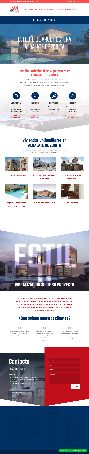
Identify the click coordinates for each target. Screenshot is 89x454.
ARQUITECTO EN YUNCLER (33, 436)
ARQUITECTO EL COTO (52, 434)
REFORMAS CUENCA (51, 442)
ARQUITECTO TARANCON (70, 429)
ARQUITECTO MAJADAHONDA (15, 415)
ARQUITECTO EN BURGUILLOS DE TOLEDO (16, 438)
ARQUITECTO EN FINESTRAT (15, 422)
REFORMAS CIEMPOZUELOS (15, 442)
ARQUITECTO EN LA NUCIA (14, 421)
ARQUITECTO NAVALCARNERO (71, 427)
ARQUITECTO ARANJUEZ (70, 436)
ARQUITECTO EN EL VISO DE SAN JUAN (35, 445)
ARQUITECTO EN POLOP (14, 424)
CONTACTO (75, 9)
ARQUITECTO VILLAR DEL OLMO (34, 411)
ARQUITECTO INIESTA (32, 428)
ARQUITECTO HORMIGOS (70, 425)
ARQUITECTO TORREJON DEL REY (53, 430)
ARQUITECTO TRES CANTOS (71, 431)
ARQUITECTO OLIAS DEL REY (15, 435)
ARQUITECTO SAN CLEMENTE (71, 443)
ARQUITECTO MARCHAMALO (53, 414)
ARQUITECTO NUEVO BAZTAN (34, 413)
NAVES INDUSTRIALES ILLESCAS (15, 441)
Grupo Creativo (14, 451)
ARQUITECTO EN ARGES (14, 436)
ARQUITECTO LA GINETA (52, 429)
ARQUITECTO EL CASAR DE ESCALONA (73, 426)
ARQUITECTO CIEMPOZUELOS (34, 419)
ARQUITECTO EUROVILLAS (14, 429)
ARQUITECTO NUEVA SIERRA (15, 443)
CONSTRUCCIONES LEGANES (71, 439)
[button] (72, 450)
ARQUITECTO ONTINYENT (33, 422)
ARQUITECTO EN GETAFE (14, 414)
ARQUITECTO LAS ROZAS (14, 417)
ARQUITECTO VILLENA (51, 428)
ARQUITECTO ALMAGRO (70, 414)
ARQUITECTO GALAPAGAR (33, 412)
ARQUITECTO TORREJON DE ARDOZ (16, 416)
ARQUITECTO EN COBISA (14, 437)
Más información (15, 116)
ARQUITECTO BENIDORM (33, 435)
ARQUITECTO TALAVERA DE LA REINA (72, 420)
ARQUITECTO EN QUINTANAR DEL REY (35, 431)
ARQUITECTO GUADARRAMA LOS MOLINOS (72, 419)
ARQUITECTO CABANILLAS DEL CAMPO (54, 413)
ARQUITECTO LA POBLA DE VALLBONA (54, 441)
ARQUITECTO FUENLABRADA (34, 418)
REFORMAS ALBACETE (51, 443)
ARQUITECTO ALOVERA (52, 417)
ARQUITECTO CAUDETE (70, 413)
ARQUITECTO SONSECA (52, 427)
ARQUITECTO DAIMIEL (70, 411)
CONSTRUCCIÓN (50, 9)
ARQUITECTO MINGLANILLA (71, 442)
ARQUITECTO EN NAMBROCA (15, 439)
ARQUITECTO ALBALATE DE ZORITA (72, 437)
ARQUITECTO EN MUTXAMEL (15, 425)
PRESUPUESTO (68, 9)
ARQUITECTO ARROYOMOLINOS (72, 428)
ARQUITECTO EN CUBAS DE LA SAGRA (54, 438)
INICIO (26, 9)
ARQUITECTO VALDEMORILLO (71, 433)
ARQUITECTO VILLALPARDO (15, 426)
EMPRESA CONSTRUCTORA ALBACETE (72, 445)
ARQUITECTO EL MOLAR (52, 431)
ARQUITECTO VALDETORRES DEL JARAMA (15, 433)
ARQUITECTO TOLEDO (14, 427)
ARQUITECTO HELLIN (13, 412)
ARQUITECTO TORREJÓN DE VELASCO (54, 425)
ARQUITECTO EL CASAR (70, 415)
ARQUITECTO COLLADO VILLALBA (34, 417)
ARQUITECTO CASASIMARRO (34, 432)
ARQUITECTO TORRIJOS (52, 421)
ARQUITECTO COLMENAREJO (34, 415)
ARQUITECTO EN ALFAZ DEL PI (15, 423)
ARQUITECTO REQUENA (52, 418)
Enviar (75, 391)
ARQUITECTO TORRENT (33, 424)
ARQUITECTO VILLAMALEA (52, 422)
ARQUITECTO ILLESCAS (51, 420)
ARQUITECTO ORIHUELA (33, 423)
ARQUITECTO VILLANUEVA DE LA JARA (73, 440)
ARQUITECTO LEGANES (14, 413)
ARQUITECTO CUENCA (14, 411)
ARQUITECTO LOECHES (70, 435)
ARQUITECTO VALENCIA (52, 440)
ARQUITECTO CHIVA (51, 439)
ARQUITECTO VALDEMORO (14, 419)
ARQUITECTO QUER (51, 419)
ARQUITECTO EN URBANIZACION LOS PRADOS (54, 411)
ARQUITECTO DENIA (32, 434)
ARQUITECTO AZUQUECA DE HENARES (54, 416)
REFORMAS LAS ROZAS (33, 444)
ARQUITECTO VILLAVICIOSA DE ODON (16, 420)
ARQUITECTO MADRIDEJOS (71, 423)
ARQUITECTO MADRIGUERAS (34, 430)
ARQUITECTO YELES (51, 424)
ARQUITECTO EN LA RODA (33, 429)
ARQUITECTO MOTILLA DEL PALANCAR (35, 427)
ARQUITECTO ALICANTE (14, 428)
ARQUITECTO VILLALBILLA (70, 434)
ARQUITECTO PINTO (13, 431)
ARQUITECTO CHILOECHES (14, 440)
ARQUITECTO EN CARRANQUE (53, 436)
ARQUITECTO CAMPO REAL (71, 424)
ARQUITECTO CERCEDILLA (70, 418)
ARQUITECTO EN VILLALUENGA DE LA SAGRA (35, 438)
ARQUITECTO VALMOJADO (71, 438)
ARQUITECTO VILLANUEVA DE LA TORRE (72, 417)
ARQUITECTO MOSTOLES (14, 418)
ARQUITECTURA (32, 9)
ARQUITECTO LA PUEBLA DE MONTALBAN (71, 422)
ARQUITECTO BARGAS (51, 435)
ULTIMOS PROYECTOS (74, 1)
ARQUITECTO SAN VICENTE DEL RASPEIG (34, 421)
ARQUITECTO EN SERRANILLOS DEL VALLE (54, 437)
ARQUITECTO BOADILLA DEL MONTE (16, 434)
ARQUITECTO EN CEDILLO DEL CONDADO (34, 439)
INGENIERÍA (59, 9)
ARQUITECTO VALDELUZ (52, 415)
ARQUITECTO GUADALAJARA (52, 412)
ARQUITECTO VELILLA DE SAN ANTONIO (71, 432)
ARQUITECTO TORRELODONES (34, 414)
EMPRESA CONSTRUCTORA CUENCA (72, 444)
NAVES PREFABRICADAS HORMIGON (35, 442)
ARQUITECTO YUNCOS (51, 423)
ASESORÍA (41, 9)
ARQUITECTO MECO (69, 430)
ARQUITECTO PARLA (32, 416)
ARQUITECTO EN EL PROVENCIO (34, 433)
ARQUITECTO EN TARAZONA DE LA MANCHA (35, 426)
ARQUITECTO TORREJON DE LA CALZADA (53, 426)
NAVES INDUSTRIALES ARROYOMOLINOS (32, 441)
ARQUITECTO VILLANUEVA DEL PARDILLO (53, 433)
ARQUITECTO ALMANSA (33, 425)
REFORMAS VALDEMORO (33, 443)
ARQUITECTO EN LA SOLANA (71, 412)
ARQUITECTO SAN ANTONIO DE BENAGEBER (15, 430)
